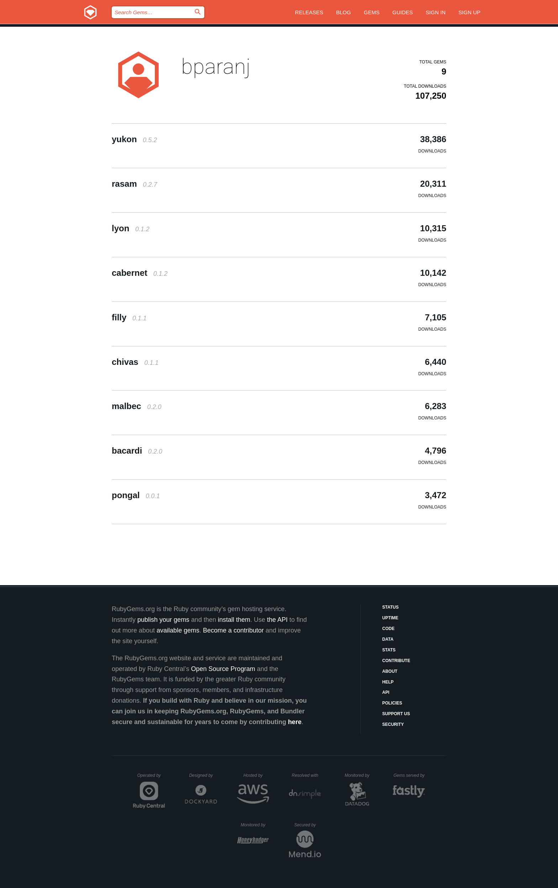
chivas (135, 362)
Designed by (203, 775)
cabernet (140, 273)
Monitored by (359, 775)
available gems (178, 630)
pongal (136, 495)
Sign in (436, 12)
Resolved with (306, 775)
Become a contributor (233, 630)
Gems (371, 12)
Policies (392, 703)
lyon (130, 228)
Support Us (396, 713)
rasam (134, 184)
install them (234, 619)
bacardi (137, 450)
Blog (343, 12)
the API (277, 619)
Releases (309, 12)
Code (388, 628)
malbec (136, 406)
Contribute (396, 660)
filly (129, 317)
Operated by (151, 778)
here (294, 722)
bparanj (216, 66)
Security (393, 724)
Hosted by (256, 775)
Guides (403, 12)
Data (388, 639)
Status (390, 607)
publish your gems (163, 619)
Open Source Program (223, 668)
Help (388, 682)
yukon (134, 139)
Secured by (307, 824)
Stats (389, 649)
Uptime (390, 617)
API (385, 692)
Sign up (469, 12)
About (390, 671)
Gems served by (409, 775)
